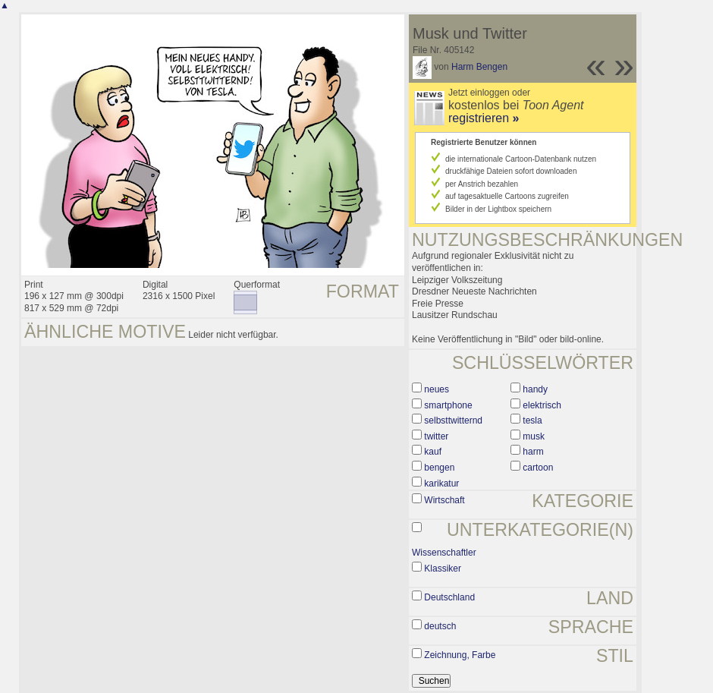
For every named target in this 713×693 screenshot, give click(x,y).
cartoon (538, 467)
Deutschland (449, 597)
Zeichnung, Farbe (459, 655)
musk (534, 436)
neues (436, 389)
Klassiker (442, 568)
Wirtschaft (444, 500)
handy (535, 389)
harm (533, 451)
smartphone (448, 405)
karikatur (441, 483)
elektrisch (542, 405)
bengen (439, 467)
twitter (436, 436)
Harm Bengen (479, 66)
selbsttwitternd (453, 420)
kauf (432, 451)
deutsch (440, 626)
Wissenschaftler (444, 552)
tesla (532, 420)
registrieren (483, 118)
